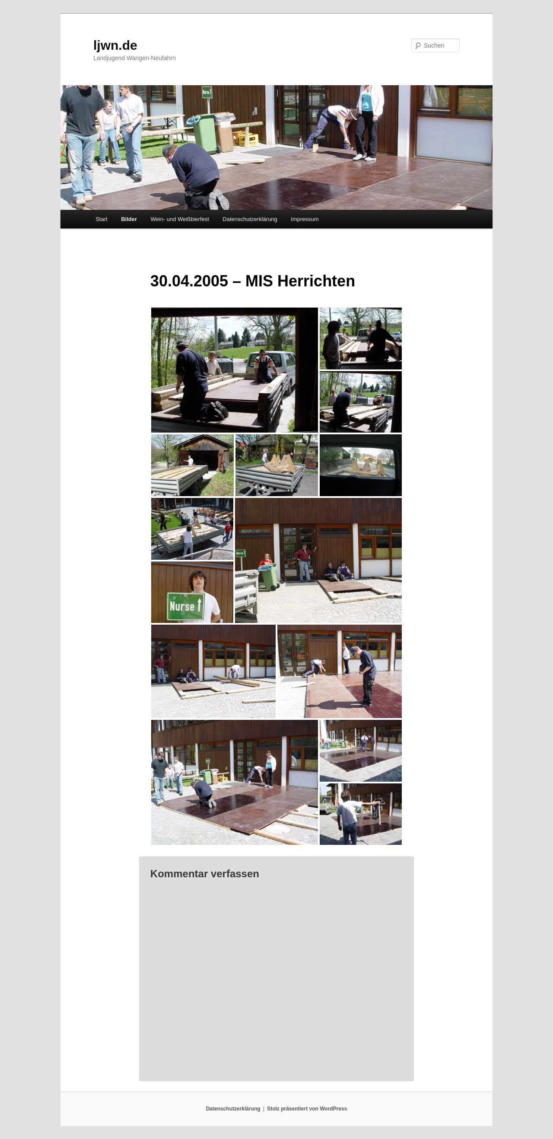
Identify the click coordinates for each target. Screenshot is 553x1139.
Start (101, 219)
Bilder (129, 219)
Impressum (304, 219)
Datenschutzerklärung (249, 219)
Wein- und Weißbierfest (180, 219)
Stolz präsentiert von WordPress (307, 1109)
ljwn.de (115, 45)
